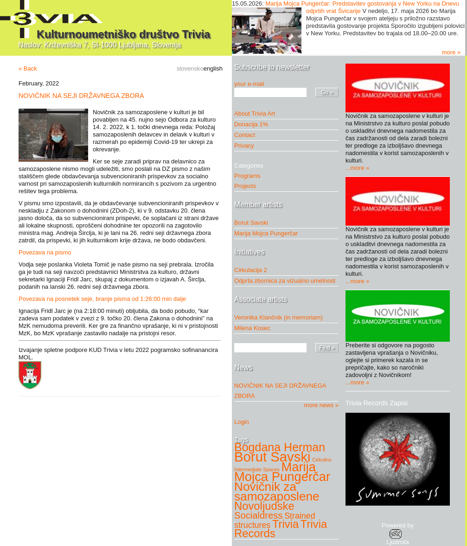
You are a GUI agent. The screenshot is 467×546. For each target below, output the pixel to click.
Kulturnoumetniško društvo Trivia (123, 34)
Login (241, 421)
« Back (28, 68)
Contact (244, 134)
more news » (321, 405)
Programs (249, 175)
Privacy (244, 145)
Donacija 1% (251, 124)
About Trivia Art (254, 113)
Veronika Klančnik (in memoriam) (278, 317)
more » (451, 52)
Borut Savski (251, 222)
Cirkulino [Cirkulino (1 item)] (321, 459)
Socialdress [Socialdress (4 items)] (258, 515)
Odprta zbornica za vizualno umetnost (284, 280)
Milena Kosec (252, 328)
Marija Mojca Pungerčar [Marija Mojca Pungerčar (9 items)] (282, 472)
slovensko (190, 68)
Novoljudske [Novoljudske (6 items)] (264, 506)
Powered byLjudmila (398, 534)
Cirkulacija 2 (250, 269)
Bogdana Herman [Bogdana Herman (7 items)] (279, 447)
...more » (357, 167)
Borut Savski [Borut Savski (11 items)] (272, 456)
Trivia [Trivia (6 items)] (285, 524)
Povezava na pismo (45, 252)
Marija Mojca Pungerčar (266, 233)
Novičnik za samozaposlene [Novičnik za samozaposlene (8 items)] (277, 491)
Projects (247, 185)
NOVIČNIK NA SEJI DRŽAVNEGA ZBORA (81, 95)
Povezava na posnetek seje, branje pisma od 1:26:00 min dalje (102, 298)
